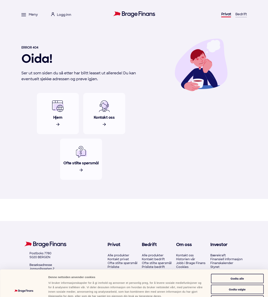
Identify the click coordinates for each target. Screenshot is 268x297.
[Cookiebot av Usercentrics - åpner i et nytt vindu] (24, 290)
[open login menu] (61, 14)
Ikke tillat (237, 273)
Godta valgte (237, 262)
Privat (226, 14)
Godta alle (237, 252)
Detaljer (197, 289)
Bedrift (241, 14)
